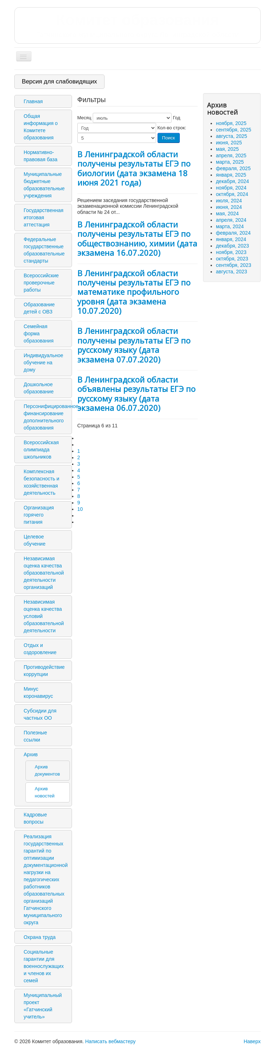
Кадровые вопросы (35, 818)
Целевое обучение (34, 540)
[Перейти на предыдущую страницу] (80, 444)
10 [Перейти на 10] (80, 509)
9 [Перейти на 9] (78, 502)
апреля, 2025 (231, 155)
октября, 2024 (232, 194)
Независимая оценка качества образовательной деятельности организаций (44, 573)
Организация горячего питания (39, 515)
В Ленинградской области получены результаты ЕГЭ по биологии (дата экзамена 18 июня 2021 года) (133, 168)
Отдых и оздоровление (40, 648)
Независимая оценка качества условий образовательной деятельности (44, 616)
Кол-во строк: (172, 127)
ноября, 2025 (231, 123)
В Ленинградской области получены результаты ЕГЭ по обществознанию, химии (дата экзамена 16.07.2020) (137, 238)
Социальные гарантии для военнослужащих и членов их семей (44, 966)
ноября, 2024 (231, 188)
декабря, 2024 (232, 181)
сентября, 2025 (233, 130)
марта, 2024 (230, 226)
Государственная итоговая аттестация (43, 217)
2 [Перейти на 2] (78, 457)
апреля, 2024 (231, 220)
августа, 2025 (231, 136)
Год (176, 117)
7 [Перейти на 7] (78, 490)
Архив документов (47, 770)
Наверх (252, 1041)
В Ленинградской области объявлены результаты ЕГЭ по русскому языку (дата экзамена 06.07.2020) (136, 393)
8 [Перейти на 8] (78, 496)
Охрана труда (40, 937)
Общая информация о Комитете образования (41, 126)
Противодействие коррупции (44, 670)
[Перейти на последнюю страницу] (80, 522)
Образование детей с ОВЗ (39, 308)
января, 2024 (231, 239)
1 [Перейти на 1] (78, 451)
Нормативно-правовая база (40, 155)
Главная (33, 101)
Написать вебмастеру (110, 1041)
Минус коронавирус (38, 692)
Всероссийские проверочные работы (41, 283)
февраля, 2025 (233, 168)
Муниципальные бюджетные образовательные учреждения (44, 184)
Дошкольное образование (39, 388)
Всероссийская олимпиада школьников (41, 450)
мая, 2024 (227, 213)
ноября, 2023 (231, 252)
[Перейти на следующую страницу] (80, 515)
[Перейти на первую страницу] (80, 438)
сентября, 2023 (233, 265)
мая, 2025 (227, 149)
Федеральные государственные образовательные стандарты (44, 250)
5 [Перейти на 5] (78, 477)
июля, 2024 (229, 200)
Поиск (168, 137)
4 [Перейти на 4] (78, 470)
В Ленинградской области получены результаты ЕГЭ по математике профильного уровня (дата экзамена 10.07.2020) (133, 292)
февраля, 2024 (233, 233)
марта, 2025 (230, 162)
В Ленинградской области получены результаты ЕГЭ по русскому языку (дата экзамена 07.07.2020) (133, 344)
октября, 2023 (232, 259)
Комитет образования (137, 25)
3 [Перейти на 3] (78, 464)
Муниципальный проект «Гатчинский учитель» (43, 1006)
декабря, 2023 (232, 246)
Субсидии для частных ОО (40, 714)
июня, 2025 (229, 142)
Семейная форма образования (38, 333)
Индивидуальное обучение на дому (43, 363)
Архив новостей (44, 792)
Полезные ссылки (35, 736)
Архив (31, 754)
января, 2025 (231, 175)
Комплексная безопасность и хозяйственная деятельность (41, 482)
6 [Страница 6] (78, 483)
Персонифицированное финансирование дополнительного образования (47, 417)
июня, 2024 (229, 207)
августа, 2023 (231, 271)
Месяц (84, 117)
